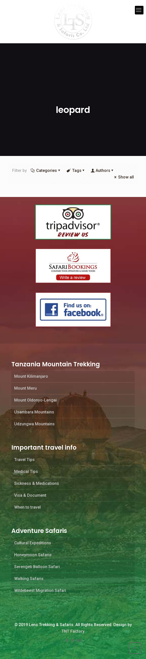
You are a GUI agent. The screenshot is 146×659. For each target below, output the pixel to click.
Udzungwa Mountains (34, 424)
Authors (103, 170)
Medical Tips (26, 471)
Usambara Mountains (34, 412)
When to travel (27, 507)
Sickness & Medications (36, 483)
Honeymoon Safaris (33, 554)
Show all (123, 177)
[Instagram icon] (73, 640)
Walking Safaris (29, 578)
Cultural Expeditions (32, 543)
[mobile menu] (139, 10)
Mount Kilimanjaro (31, 376)
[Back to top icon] (135, 648)
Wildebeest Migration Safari (40, 590)
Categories (46, 170)
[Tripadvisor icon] (79, 640)
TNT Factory (73, 631)
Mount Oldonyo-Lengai (35, 400)
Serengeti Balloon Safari (37, 566)
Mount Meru (25, 388)
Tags (76, 170)
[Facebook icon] (67, 640)
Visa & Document (30, 495)
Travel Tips (24, 459)
